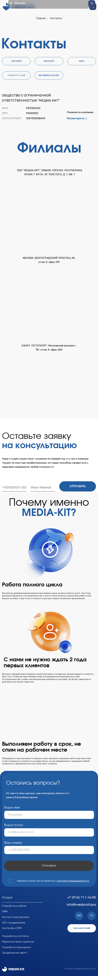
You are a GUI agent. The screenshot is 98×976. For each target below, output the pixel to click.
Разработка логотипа (15, 936)
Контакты (56, 18)
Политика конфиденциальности (80, 969)
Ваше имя (12, 807)
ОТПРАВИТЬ (77, 486)
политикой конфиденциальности (73, 881)
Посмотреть (75, 118)
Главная (41, 18)
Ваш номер (13, 842)
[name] (43, 487)
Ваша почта (13, 825)
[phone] (14, 487)
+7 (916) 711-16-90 (81, 897)
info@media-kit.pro (81, 904)
